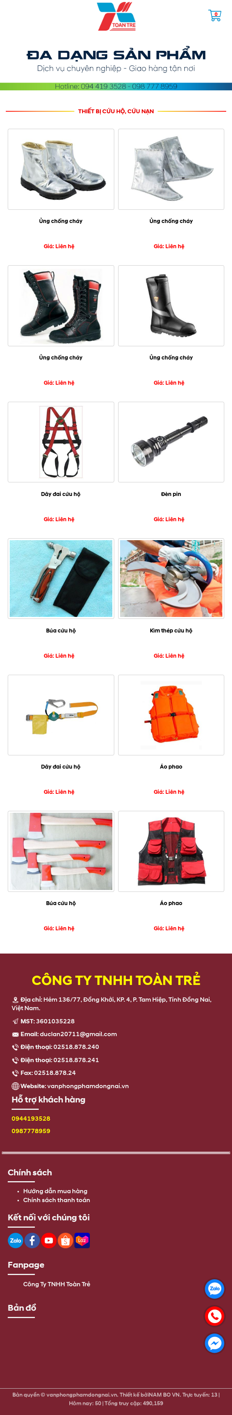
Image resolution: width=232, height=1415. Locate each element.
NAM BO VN (164, 1393)
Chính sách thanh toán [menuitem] (56, 1200)
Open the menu (9, 13)
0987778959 (31, 1131)
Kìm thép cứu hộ (171, 630)
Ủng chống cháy (60, 221)
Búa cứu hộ (61, 630)
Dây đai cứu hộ (61, 494)
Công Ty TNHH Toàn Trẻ (56, 1285)
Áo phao (171, 767)
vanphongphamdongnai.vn (88, 1086)
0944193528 (31, 1119)
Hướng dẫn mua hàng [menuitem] (55, 1192)
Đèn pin (171, 494)
